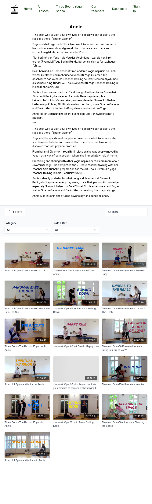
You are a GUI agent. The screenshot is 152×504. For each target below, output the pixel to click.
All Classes (43, 9)
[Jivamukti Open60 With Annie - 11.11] (27, 270)
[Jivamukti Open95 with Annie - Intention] (124, 384)
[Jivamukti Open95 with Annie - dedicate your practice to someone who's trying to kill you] (76, 386)
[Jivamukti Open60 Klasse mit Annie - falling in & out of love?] (124, 348)
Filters (15, 212)
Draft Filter (60, 223)
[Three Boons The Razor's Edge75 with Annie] (76, 272)
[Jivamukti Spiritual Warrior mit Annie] (27, 384)
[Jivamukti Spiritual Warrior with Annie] (27, 460)
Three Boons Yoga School (69, 9)
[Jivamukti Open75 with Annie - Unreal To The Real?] (124, 310)
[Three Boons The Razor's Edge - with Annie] (27, 348)
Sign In (136, 9)
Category (10, 223)
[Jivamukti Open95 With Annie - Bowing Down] (76, 310)
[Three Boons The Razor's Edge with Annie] (27, 424)
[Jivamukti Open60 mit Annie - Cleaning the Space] (124, 424)
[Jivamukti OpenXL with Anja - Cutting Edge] (76, 424)
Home (28, 9)
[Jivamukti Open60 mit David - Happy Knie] (76, 346)
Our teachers (97, 9)
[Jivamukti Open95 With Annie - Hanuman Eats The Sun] (27, 310)
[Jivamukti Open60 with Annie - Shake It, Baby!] (124, 272)
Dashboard (120, 9)
